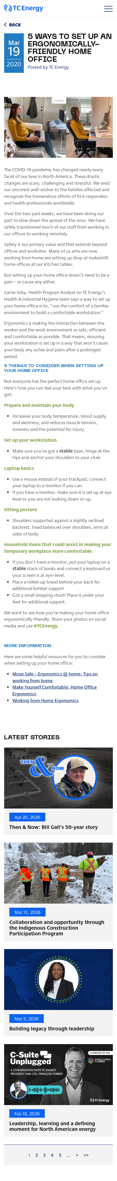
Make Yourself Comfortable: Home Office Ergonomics (54, 690)
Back (15, 24)
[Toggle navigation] (108, 8)
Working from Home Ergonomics (45, 700)
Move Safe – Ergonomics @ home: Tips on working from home (55, 677)
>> (86, 1155)
